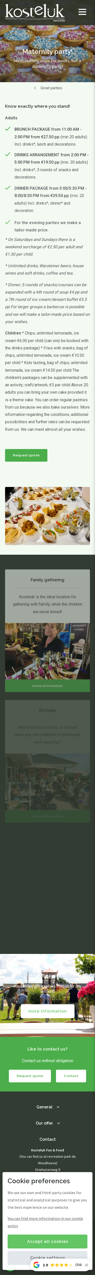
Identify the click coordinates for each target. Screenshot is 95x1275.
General (44, 1107)
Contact (71, 1076)
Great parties (51, 88)
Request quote (26, 455)
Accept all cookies (47, 1241)
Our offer (44, 1123)
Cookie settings (47, 1258)
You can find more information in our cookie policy (45, 1222)
